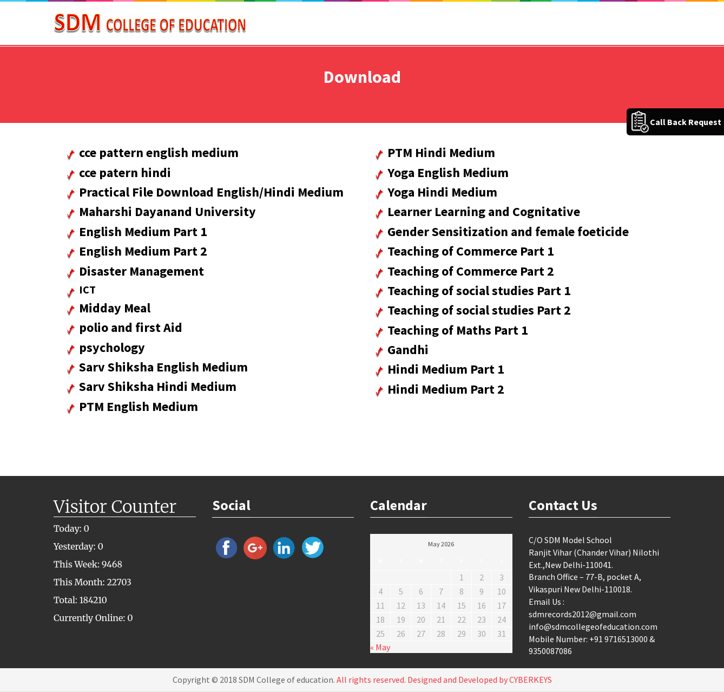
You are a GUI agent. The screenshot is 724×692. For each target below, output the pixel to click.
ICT (87, 289)
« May (380, 647)
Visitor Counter (115, 507)
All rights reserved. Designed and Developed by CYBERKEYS (444, 679)
